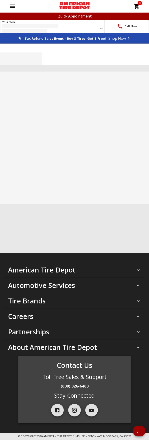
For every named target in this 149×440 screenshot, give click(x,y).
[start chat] (139, 431)
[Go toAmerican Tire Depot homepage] (74, 6)
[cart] (137, 6)
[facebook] (57, 410)
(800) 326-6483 (75, 386)
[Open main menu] (12, 6)
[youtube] (91, 410)
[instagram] (74, 410)
